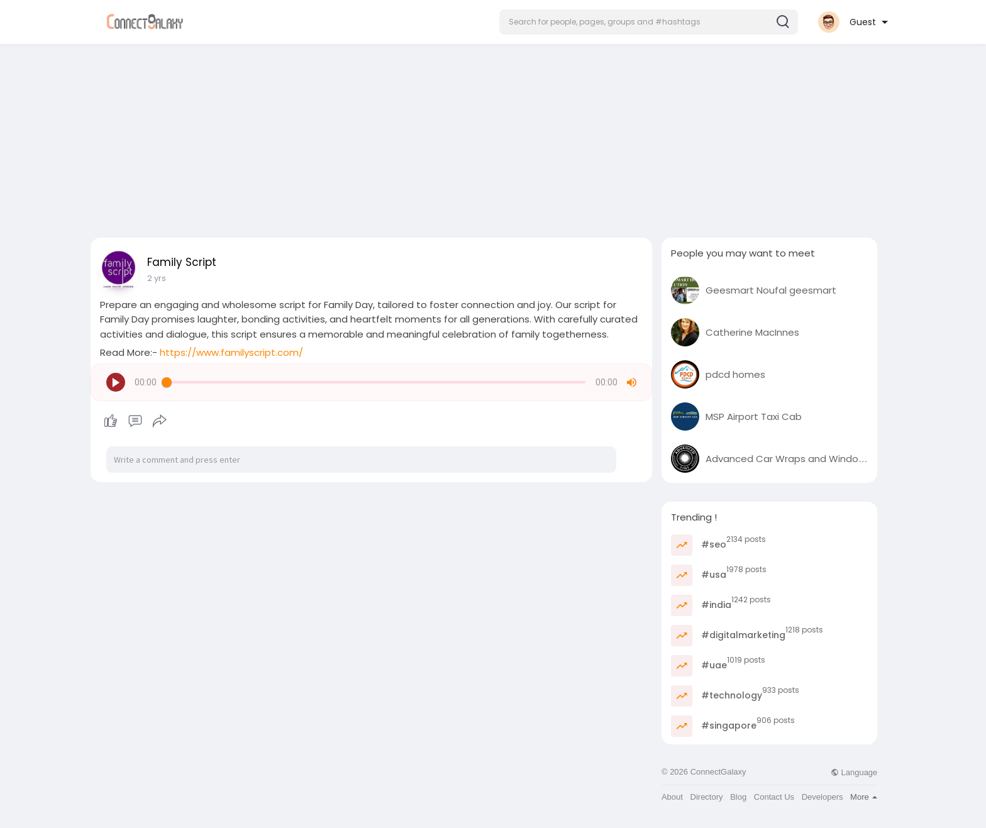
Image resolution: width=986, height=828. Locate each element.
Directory (706, 797)
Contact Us (774, 797)
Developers (822, 797)
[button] (648, 22)
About (672, 797)
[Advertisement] (493, 137)
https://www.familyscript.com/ (231, 352)
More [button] (863, 797)
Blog (738, 797)
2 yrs (156, 278)
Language (854, 772)
